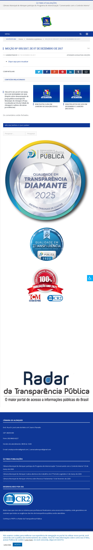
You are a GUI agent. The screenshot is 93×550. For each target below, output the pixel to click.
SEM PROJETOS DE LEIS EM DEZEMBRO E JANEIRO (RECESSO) (76, 119)
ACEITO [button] (17, 544)
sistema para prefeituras (33, 524)
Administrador (11, 68)
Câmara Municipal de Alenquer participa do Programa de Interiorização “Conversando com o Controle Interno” (46, 5)
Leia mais (28, 540)
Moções (87, 68)
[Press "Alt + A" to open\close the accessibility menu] (90, 278)
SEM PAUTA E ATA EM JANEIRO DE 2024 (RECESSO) (46, 118)
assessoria (59, 524)
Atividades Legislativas (75, 68)
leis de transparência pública (41, 526)
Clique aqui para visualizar (18, 75)
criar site (18, 524)
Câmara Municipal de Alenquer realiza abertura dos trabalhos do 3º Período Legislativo (35, 487)
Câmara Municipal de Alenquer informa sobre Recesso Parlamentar (28, 492)
